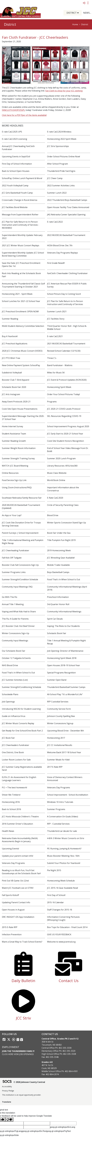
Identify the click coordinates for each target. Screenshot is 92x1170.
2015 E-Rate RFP (9, 927)
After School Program (57, 163)
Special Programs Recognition (61, 672)
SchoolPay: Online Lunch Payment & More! (22, 178)
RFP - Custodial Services (58, 823)
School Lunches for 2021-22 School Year (21, 301)
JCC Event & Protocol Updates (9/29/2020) (67, 379)
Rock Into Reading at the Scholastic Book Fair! (21, 275)
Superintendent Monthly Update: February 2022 (22, 237)
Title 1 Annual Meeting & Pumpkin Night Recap (66, 642)
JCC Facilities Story (55, 318)
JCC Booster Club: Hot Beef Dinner (18, 626)
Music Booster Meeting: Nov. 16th (63, 855)
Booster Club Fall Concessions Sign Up (20, 565)
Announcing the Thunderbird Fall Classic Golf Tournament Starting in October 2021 (23, 285)
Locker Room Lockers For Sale (16, 759)
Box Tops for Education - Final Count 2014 (67, 927)
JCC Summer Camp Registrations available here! (22, 768)
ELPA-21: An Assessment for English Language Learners (19, 779)
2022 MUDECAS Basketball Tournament (66, 235)
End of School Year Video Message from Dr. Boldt (67, 450)
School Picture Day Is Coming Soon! (64, 294)
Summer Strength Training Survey (18, 458)
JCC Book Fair (8, 737)
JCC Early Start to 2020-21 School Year (65, 433)
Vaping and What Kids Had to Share (19, 611)
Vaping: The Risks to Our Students (63, 626)
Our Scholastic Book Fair (13, 650)
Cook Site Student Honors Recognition (65, 440)
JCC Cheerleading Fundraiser (15, 550)
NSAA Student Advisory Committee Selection (23, 326)
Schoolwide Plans (10, 694)
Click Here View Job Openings (18, 1054)
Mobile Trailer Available (58, 565)
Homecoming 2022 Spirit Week (61, 139)
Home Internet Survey (12, 426)
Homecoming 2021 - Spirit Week (17, 294)
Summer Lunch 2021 (57, 311)
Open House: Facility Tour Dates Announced (68, 207)
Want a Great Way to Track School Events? (22, 941)
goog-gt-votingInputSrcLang (62, 1127)
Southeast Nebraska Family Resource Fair (22, 497)
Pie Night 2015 (54, 870)
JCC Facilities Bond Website (14, 207)
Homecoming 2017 (56, 737)
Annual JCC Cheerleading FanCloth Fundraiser (18, 148)
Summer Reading (10, 318)
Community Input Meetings (15, 640)
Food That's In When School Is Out (63, 579)
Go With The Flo (9, 597)
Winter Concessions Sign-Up (15, 633)
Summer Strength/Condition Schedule (20, 579)
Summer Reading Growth (14, 440)
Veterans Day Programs (58, 787)
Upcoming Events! (10, 848)
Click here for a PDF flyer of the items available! (24, 115)
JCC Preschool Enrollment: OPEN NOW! (20, 311)
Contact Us (69, 980)
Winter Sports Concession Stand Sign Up (66, 522)
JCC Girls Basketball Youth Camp (17, 192)
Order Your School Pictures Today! (63, 394)
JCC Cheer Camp (54, 178)
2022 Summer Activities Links (61, 185)
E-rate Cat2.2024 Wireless (59, 131)
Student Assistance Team (14, 433)
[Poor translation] (9, 1119)
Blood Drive (52, 515)
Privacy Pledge (8, 1090)
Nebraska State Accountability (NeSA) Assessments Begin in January (20, 840)
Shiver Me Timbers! (11, 794)
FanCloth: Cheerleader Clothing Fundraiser (67, 273)
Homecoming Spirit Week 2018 (61, 658)
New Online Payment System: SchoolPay (21, 365)
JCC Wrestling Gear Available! (61, 557)
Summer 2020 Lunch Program (61, 458)
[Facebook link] (4, 1039)
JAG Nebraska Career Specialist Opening (66, 214)
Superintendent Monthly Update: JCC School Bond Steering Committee (23, 254)
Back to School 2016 (11, 809)
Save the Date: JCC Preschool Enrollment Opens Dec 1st (21, 264)
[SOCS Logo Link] (7, 1082)
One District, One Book (13, 752)
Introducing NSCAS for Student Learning (21, 708)
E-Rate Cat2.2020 (55, 497)
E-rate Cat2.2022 (55, 221)
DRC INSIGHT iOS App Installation (18, 917)
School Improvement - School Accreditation (67, 794)
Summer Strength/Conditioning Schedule (21, 687)
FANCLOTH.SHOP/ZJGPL (13, 110)
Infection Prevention (12, 934)
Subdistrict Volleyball (12, 372)
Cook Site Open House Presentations (19, 408)
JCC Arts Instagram (11, 394)
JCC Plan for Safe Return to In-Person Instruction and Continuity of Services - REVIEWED (20, 224)
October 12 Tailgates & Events (16, 658)
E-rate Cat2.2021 (55, 336)
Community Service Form (59, 708)
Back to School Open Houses (15, 171)
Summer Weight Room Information (19, 448)
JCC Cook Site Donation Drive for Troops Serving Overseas (21, 524)
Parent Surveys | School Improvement (20, 532)
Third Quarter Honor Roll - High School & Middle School (66, 327)
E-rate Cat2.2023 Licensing (14, 139)
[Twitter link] (9, 1039)
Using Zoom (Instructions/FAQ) (17, 487)
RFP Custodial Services (57, 701)
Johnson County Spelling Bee (61, 716)
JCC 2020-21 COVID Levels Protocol (63, 408)
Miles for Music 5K (56, 372)
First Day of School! (56, 895)
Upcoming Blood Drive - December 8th (65, 730)
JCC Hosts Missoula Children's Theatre (20, 816)
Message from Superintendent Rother (20, 214)
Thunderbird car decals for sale (62, 831)
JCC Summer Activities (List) (15, 679)
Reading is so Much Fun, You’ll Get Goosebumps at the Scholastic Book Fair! (21, 872)
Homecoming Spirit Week (59, 387)
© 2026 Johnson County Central (29, 1082)
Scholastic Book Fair (56, 633)
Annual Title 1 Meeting (13, 604)
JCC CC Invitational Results (59, 745)
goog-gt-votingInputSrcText (34, 1131)
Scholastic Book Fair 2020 (14, 387)
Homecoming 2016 (11, 802)
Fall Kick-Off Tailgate (12, 557)
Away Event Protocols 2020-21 (16, 401)
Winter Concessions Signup (60, 723)
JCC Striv (23, 1018)
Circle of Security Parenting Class (63, 505)
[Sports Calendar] (21, 1039)
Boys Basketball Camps (58, 572)
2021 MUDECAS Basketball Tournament (66, 343)
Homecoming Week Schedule (61, 880)
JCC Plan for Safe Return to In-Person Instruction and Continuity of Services (65, 303)
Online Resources (10, 473)
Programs (52, 401)
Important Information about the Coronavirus (63, 489)
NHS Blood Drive (10, 665)
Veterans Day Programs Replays (62, 252)
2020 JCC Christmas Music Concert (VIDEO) (22, 350)
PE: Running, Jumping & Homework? (64, 848)
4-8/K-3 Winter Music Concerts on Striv (65, 838)
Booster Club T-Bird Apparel (15, 379)
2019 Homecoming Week (59, 550)
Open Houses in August (13, 909)
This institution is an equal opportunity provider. (21, 1095)
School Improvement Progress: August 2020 (68, 426)
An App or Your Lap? (12, 515)
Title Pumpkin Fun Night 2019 (61, 540)
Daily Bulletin (23, 980)
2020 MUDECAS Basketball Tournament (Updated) (21, 506)
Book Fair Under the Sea (58, 532)
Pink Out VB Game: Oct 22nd (15, 880)
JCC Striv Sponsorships (58, 146)
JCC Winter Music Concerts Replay (18, 723)
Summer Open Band (56, 679)
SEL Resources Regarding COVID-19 (64, 416)
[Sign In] (83, 2)
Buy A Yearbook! (10, 336)
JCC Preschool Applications (14, 343)
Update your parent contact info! (17, 855)
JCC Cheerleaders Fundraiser (15, 745)
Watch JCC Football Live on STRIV (17, 888)
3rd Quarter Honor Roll (58, 604)
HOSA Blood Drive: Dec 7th (59, 245)
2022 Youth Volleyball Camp (15, 185)
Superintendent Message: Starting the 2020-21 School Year (23, 418)
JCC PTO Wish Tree (11, 358)
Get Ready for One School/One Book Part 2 (22, 730)
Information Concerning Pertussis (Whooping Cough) (63, 918)
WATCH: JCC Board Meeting (15, 465)
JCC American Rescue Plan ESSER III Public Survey (67, 285)
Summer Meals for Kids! (58, 759)
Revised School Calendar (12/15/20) (63, 350)
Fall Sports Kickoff (10, 895)
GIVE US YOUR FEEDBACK (59, 934)
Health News (8, 831)
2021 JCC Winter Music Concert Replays (20, 245)
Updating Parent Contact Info (16, 902)
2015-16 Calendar (55, 902)
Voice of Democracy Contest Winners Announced (64, 779)
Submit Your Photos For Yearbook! (63, 863)
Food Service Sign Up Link (14, 480)
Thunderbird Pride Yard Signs (61, 171)
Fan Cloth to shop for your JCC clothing (64, 90)
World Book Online (56, 480)
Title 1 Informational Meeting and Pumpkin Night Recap (22, 542)
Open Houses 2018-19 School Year (63, 665)
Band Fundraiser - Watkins (59, 365)
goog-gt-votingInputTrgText (58, 1131)
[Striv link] (14, 1039)
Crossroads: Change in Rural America (19, 200)
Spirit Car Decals (55, 618)
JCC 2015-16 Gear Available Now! (62, 888)
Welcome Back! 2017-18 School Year (64, 752)
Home (75, 24)
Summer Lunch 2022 (57, 192)
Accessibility (7, 1086)
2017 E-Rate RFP (54, 766)
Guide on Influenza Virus (13, 716)
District (84, 24)
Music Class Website (56, 473)
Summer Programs (56, 809)
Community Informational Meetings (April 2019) (67, 588)
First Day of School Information (17, 163)
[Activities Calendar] (18, 1039)
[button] (79, 13)
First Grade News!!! (56, 263)
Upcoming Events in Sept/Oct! (16, 156)
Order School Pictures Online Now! (63, 156)
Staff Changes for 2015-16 (59, 909)
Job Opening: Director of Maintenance (65, 650)
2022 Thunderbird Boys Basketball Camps (67, 200)
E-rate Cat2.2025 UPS (12, 131)
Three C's (51, 358)
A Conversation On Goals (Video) (62, 816)
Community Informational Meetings (64, 611)
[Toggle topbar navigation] (88, 3)
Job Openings (8, 701)
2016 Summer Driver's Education (17, 823)
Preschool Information (58, 597)
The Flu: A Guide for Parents (15, 618)
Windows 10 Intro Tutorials (60, 802)
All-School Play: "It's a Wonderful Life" (65, 694)
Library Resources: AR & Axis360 (62, 465)
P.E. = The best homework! (14, 787)
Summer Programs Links (14, 572)
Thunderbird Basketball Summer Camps (66, 687)
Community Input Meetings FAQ (17, 586)
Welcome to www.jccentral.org (61, 941)
